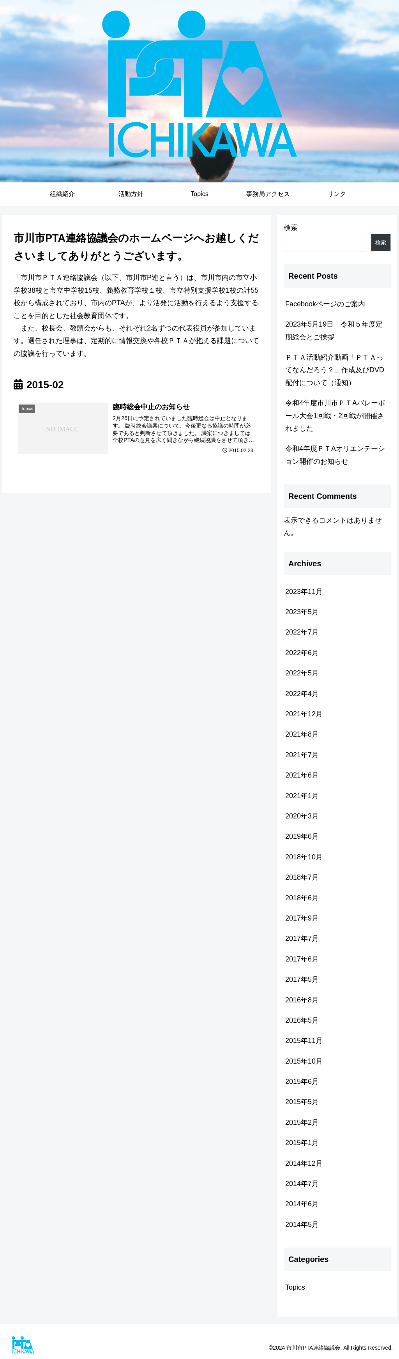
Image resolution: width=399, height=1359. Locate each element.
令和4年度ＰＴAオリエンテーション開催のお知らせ (335, 455)
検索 (291, 228)
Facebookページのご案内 (325, 304)
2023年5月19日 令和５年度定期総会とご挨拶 (334, 330)
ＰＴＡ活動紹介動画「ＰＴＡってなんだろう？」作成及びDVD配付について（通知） (334, 370)
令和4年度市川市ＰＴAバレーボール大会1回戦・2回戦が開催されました (335, 415)
